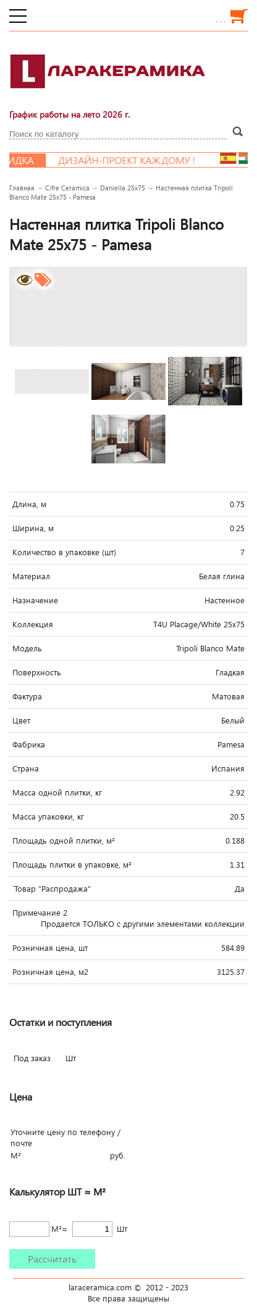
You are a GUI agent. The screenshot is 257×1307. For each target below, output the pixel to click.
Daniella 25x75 (122, 187)
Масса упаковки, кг (48, 816)
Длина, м (29, 504)
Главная (22, 187)
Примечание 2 (39, 912)
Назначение (35, 600)
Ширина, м (33, 528)
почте (21, 1143)
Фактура (27, 696)
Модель (27, 648)
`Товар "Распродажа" (51, 888)
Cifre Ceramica (67, 187)
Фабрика (28, 744)
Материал (31, 576)
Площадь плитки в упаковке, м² (72, 864)
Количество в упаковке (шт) (64, 552)
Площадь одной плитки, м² (63, 840)
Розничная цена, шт (50, 947)
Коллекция (32, 624)
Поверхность (36, 672)
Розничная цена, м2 (50, 971)
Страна (25, 768)
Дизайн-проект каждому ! (132, 160)
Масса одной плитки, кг (57, 792)
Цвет (21, 720)
